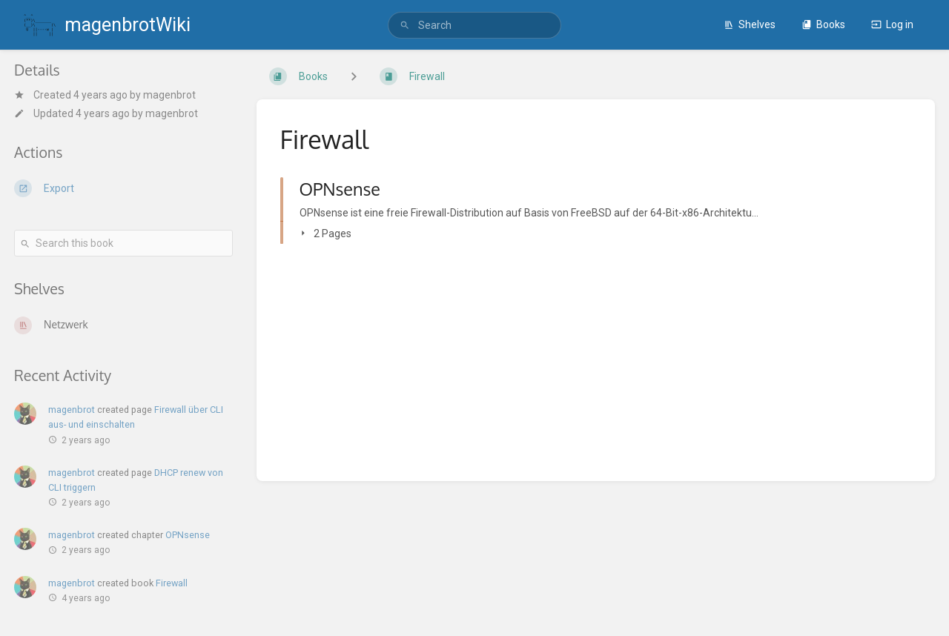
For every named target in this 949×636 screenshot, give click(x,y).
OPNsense (187, 534)
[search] (474, 25)
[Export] (123, 188)
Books (823, 24)
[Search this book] (123, 243)
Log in (892, 24)
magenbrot (169, 95)
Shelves (750, 24)
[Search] (405, 25)
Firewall (172, 583)
